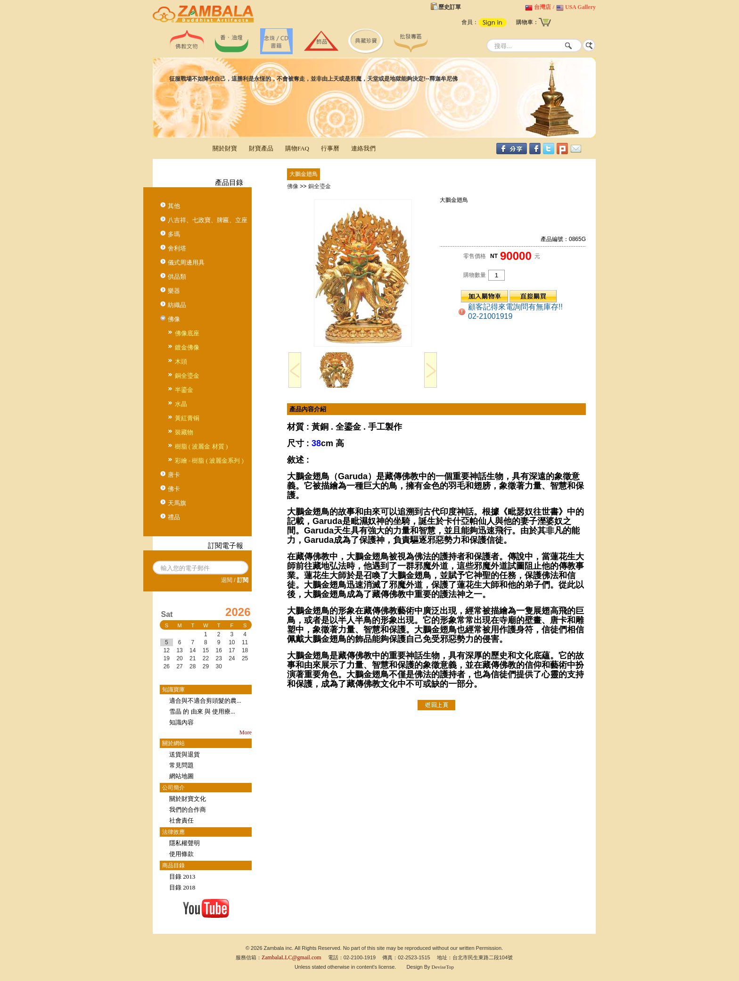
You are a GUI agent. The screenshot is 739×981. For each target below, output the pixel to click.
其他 (174, 205)
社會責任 (181, 820)
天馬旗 (177, 503)
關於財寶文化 (187, 798)
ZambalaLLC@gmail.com (291, 957)
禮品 (174, 517)
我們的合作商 (187, 809)
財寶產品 (261, 148)
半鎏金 (184, 389)
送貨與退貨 (184, 754)
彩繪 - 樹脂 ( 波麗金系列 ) (209, 460)
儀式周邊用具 (186, 262)
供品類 (177, 276)
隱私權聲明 (184, 843)
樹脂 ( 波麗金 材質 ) (201, 446)
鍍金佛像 (187, 347)
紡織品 (177, 304)
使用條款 (181, 853)
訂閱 (242, 580)
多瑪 (174, 234)
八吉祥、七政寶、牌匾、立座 (207, 220)
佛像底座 (187, 333)
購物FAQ (297, 148)
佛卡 (174, 488)
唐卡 (174, 474)
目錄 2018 (182, 887)
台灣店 (542, 7)
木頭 (181, 361)
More (245, 732)
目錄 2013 (182, 876)
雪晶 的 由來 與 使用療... (202, 711)
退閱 (226, 580)
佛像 (174, 319)
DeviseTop (443, 967)
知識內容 (181, 722)
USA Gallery (580, 7)
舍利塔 (177, 248)
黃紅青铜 (187, 418)
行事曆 (330, 148)
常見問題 (181, 765)
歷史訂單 (449, 7)
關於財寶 (225, 148)
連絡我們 (363, 148)
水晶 (181, 403)
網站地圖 (181, 776)
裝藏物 (184, 432)
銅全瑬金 (187, 375)
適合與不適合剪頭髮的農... (205, 700)
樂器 (174, 290)
